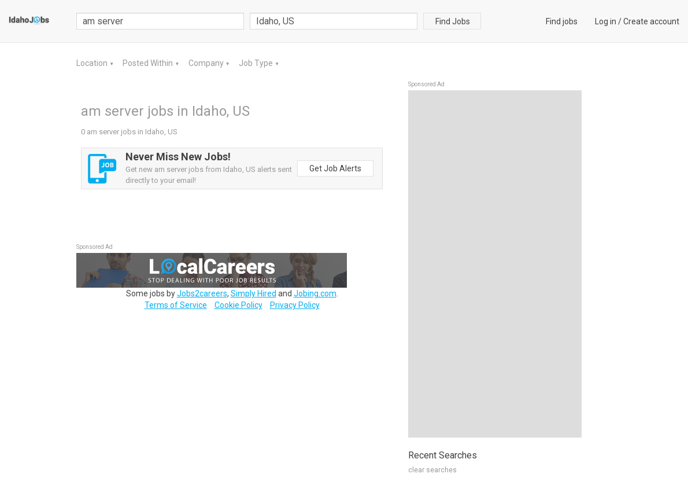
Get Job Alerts (335, 168)
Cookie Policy (238, 305)
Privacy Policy (295, 305)
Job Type (257, 63)
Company (206, 63)
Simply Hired (253, 293)
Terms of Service (176, 305)
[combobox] (333, 21)
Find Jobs (452, 21)
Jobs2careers (202, 293)
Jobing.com (315, 293)
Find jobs (562, 21)
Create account (651, 21)
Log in (605, 21)
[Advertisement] (495, 264)
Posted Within (149, 63)
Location (92, 63)
